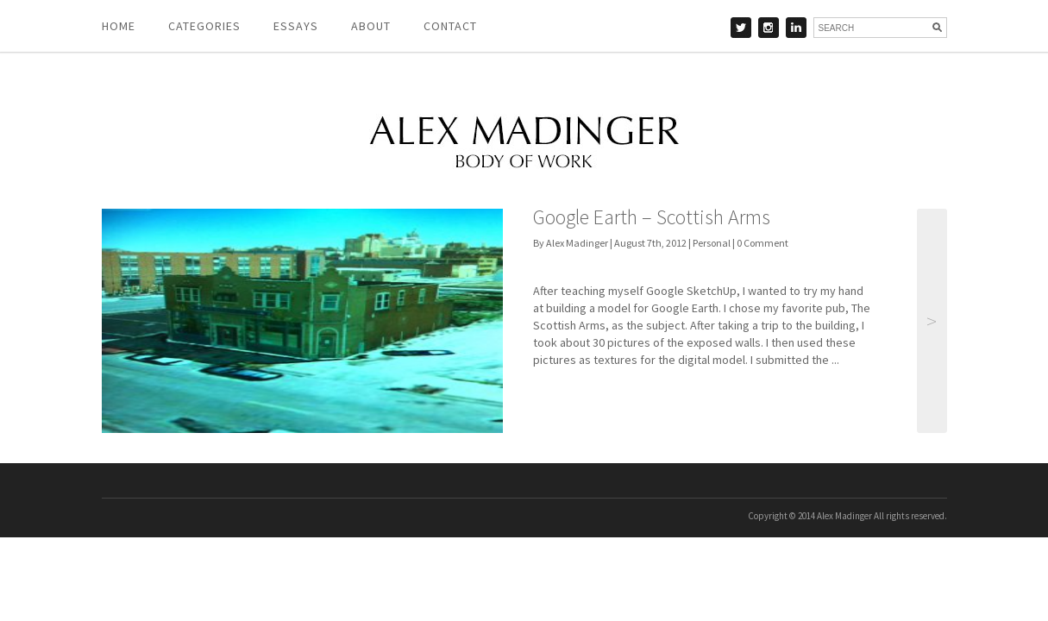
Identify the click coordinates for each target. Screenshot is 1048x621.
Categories (204, 26)
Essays (295, 26)
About (371, 26)
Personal (712, 242)
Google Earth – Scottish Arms (651, 217)
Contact (450, 26)
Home (118, 26)
